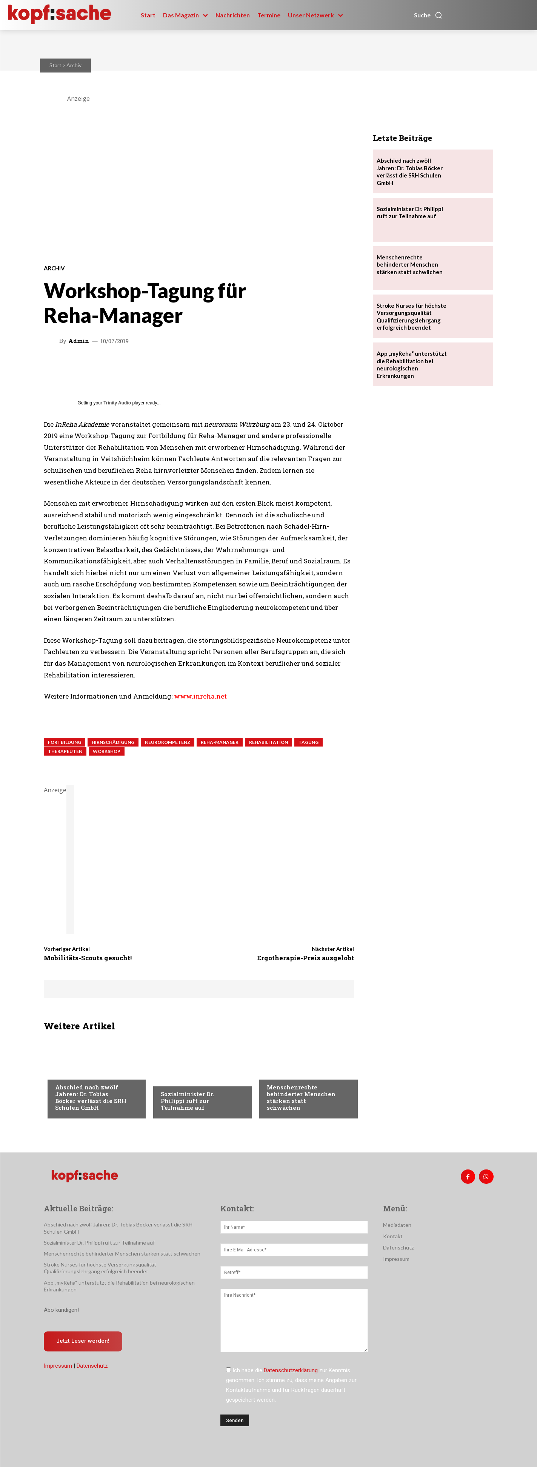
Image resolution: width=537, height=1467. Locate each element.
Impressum (58, 1366)
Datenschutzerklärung (291, 1370)
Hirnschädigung (113, 742)
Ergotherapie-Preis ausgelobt (305, 957)
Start (55, 65)
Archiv (74, 65)
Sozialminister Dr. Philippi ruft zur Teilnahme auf (187, 1100)
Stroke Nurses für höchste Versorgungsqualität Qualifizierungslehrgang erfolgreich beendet (100, 1267)
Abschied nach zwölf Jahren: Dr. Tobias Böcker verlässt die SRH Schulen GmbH (90, 1097)
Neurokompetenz (167, 742)
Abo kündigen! (61, 1310)
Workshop (106, 751)
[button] (428, 15)
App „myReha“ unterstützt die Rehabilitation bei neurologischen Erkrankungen (412, 364)
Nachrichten (72, 1072)
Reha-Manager (219, 742)
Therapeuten (65, 751)
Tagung (309, 742)
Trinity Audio (117, 403)
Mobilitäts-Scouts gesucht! (88, 957)
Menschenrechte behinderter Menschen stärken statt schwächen (301, 1097)
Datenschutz (92, 1366)
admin (78, 341)
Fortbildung (64, 742)
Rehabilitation (268, 742)
